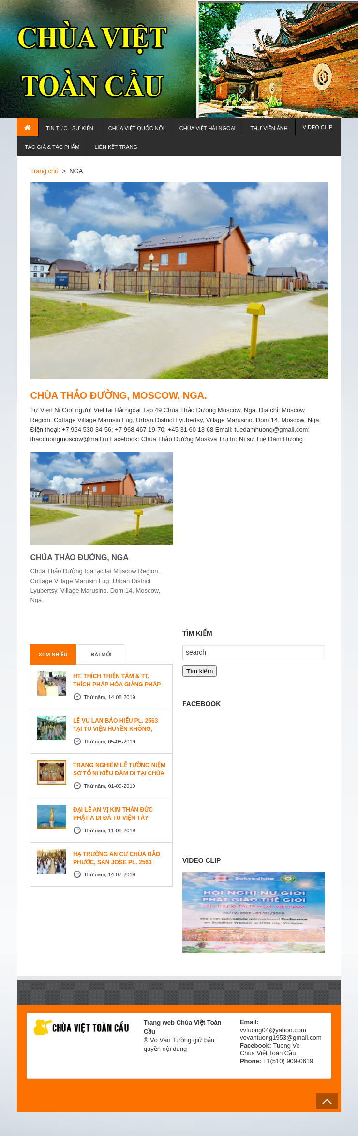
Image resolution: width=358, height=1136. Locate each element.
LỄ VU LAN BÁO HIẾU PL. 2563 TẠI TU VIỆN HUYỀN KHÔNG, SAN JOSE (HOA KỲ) (115, 729)
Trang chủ (44, 171)
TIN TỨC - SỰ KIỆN (69, 128)
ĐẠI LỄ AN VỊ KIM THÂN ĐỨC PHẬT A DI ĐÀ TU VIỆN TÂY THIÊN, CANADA (113, 818)
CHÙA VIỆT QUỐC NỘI (136, 128)
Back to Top (327, 1101)
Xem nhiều (53, 654)
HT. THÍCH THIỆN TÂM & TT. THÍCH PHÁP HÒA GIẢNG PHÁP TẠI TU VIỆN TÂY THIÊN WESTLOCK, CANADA (117, 688)
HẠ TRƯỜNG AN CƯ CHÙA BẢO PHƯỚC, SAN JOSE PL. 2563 (116, 858)
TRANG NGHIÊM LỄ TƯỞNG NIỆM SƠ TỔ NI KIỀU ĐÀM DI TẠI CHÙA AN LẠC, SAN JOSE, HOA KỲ (119, 773)
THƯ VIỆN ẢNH (269, 128)
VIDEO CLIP (318, 127)
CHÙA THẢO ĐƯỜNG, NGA (79, 557)
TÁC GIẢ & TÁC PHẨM (52, 147)
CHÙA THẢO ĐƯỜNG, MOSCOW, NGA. (118, 395)
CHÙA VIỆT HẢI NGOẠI (207, 128)
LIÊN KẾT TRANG (115, 147)
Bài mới (100, 654)
